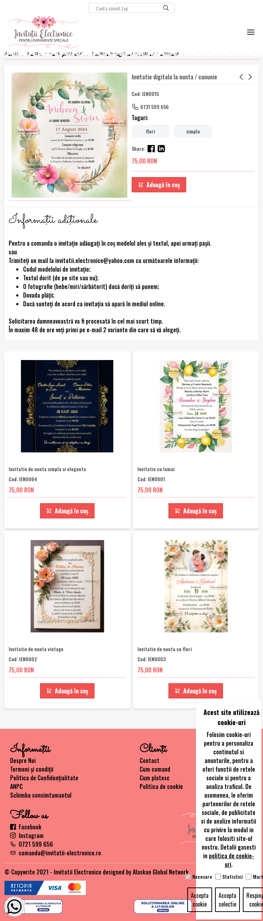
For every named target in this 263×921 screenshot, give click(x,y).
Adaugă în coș (159, 184)
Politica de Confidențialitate (44, 777)
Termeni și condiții (31, 769)
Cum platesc (155, 777)
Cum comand (155, 769)
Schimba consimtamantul (40, 795)
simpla (193, 131)
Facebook (25, 827)
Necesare (202, 876)
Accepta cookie (200, 899)
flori (150, 131)
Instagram (27, 835)
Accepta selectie (227, 899)
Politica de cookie (161, 786)
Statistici (232, 876)
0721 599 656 (154, 106)
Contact (149, 760)
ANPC (16, 786)
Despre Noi (23, 760)
